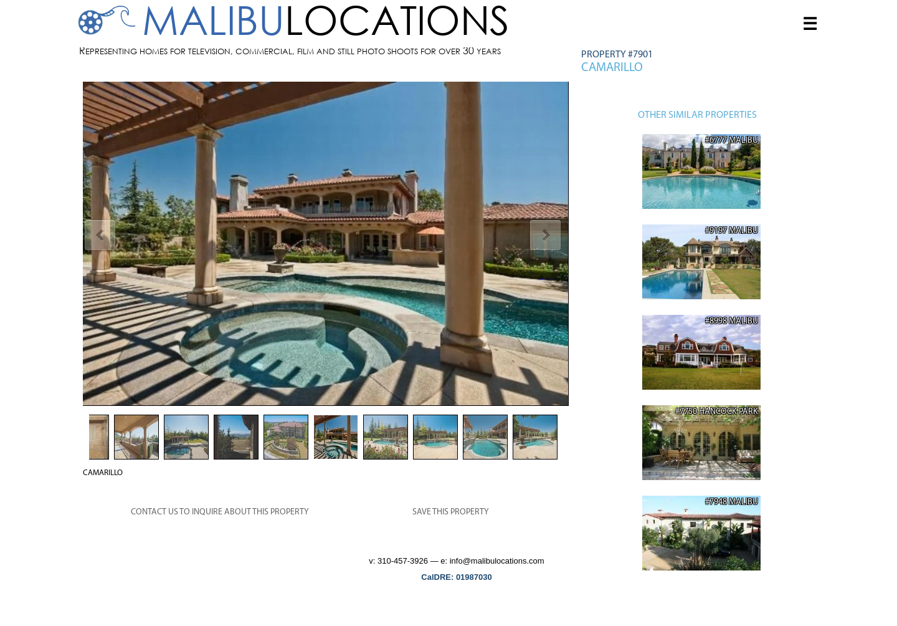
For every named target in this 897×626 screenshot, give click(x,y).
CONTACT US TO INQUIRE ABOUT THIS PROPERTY (220, 512)
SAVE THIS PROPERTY (450, 512)
